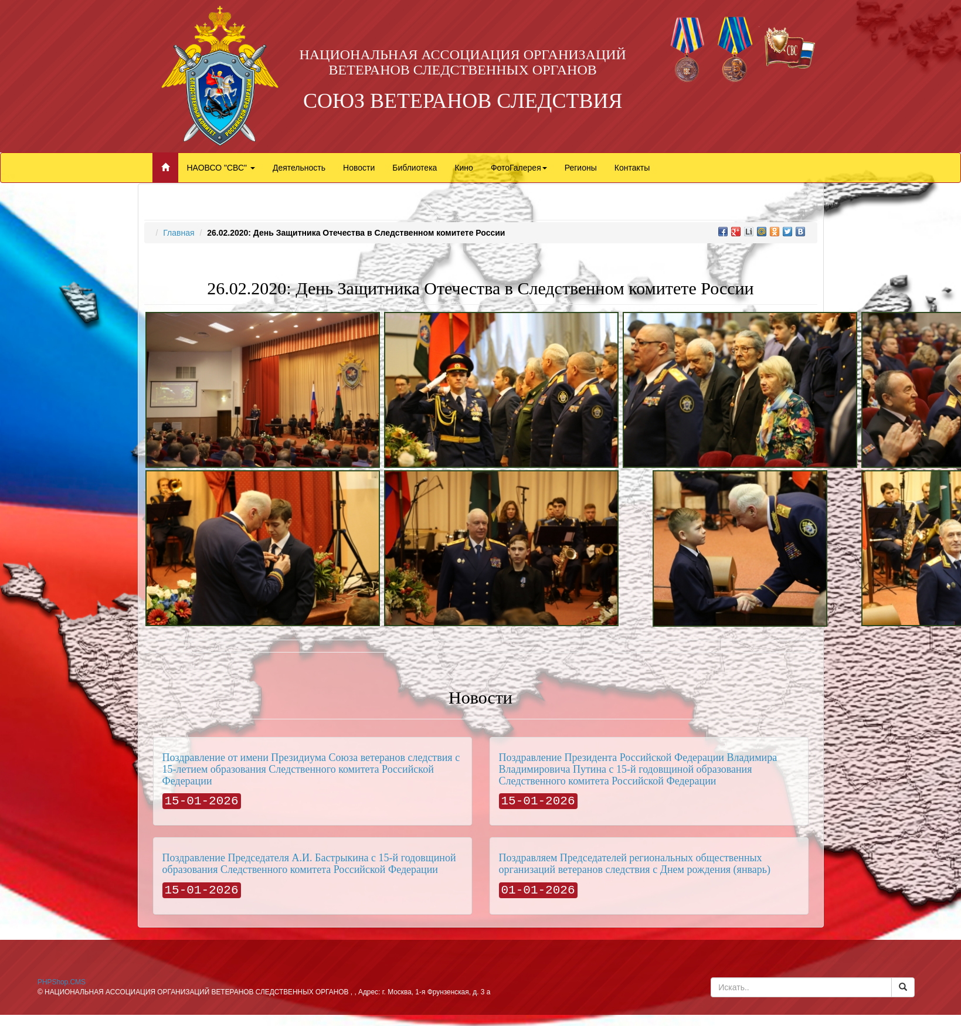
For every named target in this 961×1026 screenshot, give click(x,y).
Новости (359, 167)
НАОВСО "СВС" (221, 167)
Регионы (581, 167)
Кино (463, 167)
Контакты (632, 167)
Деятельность (299, 167)
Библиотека (414, 167)
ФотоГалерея (519, 167)
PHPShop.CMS (62, 982)
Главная (178, 232)
